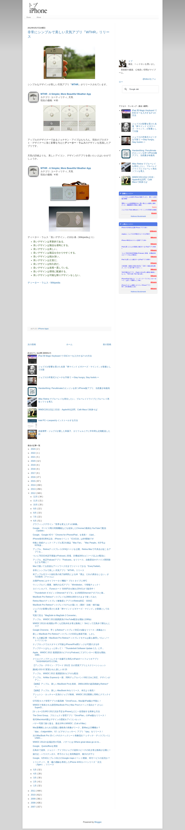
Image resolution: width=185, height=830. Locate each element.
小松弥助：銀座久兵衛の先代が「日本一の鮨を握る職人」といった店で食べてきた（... (138, 266)
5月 (35, 770)
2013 (33, 489)
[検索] (140, 89)
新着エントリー (126, 193)
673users (154, 263)
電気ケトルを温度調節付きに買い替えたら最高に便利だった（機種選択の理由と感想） (138, 204)
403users (154, 288)
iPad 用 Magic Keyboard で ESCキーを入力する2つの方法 (65, 356)
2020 (33, 461)
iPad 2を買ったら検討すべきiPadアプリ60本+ (136, 259)
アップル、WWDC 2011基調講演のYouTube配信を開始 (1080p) (62, 619)
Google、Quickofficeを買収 (45, 746)
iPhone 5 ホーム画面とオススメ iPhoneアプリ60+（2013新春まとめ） (136, 286)
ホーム (69, 344)
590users (154, 269)
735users (154, 256)
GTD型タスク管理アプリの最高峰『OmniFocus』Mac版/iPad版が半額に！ (67, 701)
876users (154, 250)
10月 (35, 505)
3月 (35, 778)
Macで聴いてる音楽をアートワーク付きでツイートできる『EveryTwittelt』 (67, 566)
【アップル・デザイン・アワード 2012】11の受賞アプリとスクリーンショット (69, 665)
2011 (33, 791)
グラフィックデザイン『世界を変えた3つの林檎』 (56, 524)
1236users (153, 231)
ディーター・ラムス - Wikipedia (44, 282)
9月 (35, 509)
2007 (33, 807)
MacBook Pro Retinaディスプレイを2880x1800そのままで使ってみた (65, 597)
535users (154, 276)
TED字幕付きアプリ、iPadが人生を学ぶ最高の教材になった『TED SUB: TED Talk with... (138, 273)
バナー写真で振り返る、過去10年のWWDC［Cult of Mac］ (60, 723)
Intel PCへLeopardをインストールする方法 (58, 420)
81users (154, 213)
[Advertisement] (104, 9)
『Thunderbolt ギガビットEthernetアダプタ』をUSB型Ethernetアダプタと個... (69, 593)
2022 (33, 453)
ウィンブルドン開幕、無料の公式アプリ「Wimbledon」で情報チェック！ (67, 585)
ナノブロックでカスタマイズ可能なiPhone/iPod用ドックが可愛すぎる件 (66, 644)
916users (154, 244)
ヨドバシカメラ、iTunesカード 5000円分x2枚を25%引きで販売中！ (64, 589)
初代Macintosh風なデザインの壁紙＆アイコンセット (57, 719)
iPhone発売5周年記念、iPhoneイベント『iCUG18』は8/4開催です (63, 539)
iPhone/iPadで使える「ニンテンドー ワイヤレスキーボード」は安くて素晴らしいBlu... (139, 279)
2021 (33, 457)
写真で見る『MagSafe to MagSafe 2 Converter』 (55, 615)
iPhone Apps (43, 329)
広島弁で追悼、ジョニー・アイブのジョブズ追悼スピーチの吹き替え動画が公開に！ (72, 750)
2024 (33, 449)
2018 (33, 469)
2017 (33, 473)
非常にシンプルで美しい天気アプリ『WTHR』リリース (58, 570)
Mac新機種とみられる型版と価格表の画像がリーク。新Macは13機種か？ (66, 727)
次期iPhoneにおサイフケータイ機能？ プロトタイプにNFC (60, 581)
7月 (35, 517)
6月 (35, 521)
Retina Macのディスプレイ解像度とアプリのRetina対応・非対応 (62, 601)
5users (154, 207)
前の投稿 (107, 344)
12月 (35, 497)
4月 (35, 774)
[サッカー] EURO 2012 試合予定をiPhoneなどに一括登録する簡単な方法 (66, 711)
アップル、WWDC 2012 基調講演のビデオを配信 (55, 673)
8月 (35, 513)
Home (28, 17)
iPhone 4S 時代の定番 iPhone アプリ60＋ (135, 227)
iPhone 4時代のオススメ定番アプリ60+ (134, 240)
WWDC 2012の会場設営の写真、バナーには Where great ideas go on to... (67, 742)
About (38, 17)
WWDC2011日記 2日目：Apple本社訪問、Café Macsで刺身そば (67, 409)
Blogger (97, 822)
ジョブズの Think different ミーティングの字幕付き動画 (139, 210)
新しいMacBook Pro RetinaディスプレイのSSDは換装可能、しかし (64, 634)
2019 (33, 465)
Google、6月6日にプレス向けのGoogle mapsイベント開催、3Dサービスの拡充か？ (71, 758)
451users (154, 282)
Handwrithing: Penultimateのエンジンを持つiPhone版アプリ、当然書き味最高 (74, 388)
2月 (35, 782)
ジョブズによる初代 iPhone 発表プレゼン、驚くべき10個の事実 (139, 197)
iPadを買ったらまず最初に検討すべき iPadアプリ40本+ (139, 247)
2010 (33, 795)
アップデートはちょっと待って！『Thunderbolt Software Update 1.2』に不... (68, 648)
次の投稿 (32, 344)
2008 (33, 803)
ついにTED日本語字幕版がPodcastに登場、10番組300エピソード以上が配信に (69, 556)
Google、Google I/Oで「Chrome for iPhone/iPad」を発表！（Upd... (64, 535)
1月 (35, 786)
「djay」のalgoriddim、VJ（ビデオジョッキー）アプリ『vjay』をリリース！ (68, 731)
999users (154, 237)
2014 (33, 485)
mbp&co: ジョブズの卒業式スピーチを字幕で (136, 234)
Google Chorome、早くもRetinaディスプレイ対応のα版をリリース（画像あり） (70, 630)
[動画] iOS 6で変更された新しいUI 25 (50, 669)
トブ (130, 61)
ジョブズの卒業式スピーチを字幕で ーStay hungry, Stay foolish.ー (68, 377)
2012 (33, 493)
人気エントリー (126, 224)
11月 (35, 501)
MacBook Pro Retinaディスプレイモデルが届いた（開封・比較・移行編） (67, 605)
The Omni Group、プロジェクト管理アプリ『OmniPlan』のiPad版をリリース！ (69, 715)
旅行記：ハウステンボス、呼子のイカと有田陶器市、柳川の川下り (63, 754)
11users (154, 200)
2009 (33, 799)
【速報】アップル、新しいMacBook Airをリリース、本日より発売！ (64, 690)
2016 (33, 477)
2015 (33, 481)
